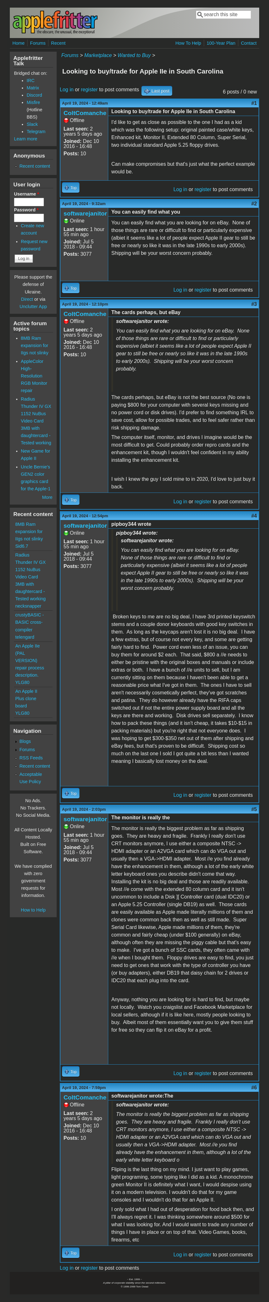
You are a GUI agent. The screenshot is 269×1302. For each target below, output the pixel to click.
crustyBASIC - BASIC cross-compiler (29, 622)
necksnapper (28, 606)
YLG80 (22, 682)
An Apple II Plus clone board (26, 698)
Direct (27, 299)
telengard (24, 637)
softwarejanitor (85, 213)
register (89, 89)
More (47, 497)
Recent (58, 43)
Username (26, 194)
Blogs (25, 741)
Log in (67, 89)
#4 (254, 516)
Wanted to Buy (134, 55)
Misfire (33, 102)
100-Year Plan (221, 43)
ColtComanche (85, 113)
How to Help (33, 909)
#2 (254, 203)
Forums (38, 43)
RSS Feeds (31, 757)
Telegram (36, 131)
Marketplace (98, 55)
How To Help (188, 43)
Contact (249, 43)
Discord (34, 95)
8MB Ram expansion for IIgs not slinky (34, 345)
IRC (30, 80)
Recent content (34, 166)
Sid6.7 (21, 546)
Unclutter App (33, 306)
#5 (254, 809)
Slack (32, 124)
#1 (254, 103)
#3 (254, 304)
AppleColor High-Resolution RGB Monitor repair (34, 376)
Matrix (33, 87)
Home (18, 43)
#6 (254, 1087)
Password (26, 209)
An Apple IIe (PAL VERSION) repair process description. (29, 660)
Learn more (25, 138)
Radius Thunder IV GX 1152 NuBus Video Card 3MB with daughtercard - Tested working (36, 420)
